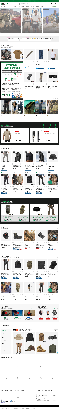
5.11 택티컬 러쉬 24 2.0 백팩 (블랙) (17, 274)
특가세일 (15, 38)
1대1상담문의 (54, 395)
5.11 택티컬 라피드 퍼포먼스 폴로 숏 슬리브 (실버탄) (21, 135)
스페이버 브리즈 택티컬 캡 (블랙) (52, 274)
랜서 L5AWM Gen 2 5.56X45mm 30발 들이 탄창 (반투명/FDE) (29, 116)
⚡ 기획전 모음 (36, 38)
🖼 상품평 (27, 38)
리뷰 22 (39, 172)
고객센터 (57, 0)
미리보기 (9, 61)
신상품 (15, 6)
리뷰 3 (50, 251)
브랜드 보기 (56, 330)
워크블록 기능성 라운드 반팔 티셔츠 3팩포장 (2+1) (53, 64)
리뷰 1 (50, 69)
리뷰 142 (4, 172)
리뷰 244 (39, 280)
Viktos (3, 343)
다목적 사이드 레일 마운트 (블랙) (40, 245)
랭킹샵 (18, 38)
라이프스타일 (27, 6)
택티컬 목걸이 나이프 (50, 245)
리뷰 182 (15, 280)
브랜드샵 (21, 38)
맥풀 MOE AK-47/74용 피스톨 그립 (29, 86)
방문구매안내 (54, 400)
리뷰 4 (38, 69)
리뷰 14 (16, 251)
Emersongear (4, 347)
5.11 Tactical (4, 330)
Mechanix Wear (4, 331)
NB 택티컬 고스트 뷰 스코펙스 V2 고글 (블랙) (52, 87)
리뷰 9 (27, 172)
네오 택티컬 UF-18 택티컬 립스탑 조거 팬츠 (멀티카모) (18, 297)
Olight (3, 334)
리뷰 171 (15, 172)
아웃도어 (22, 6)
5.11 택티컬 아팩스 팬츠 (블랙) (4, 189)
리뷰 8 (27, 251)
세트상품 (12, 38)
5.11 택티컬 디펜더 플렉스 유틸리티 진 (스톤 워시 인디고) (41, 64)
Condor (3, 333)
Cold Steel (3, 350)
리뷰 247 (51, 172)
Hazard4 (3, 336)
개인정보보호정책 (16, 390)
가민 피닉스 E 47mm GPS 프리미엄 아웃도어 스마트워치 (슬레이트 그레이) (6, 246)
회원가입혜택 (54, 397)
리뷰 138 (28, 280)
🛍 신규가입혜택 (41, 38)
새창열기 (10, 61)
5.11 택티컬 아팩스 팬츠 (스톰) (4, 166)
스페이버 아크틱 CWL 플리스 (39, 166)
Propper (3, 344)
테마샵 (24, 38)
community (55, 6)
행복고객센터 (22, 390)
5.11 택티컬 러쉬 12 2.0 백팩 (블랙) (29, 189)
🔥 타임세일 (31, 38)
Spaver (3, 337)
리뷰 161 (51, 280)
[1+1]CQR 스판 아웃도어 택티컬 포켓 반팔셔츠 (17, 189)
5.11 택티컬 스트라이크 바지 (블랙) (40, 189)
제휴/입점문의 (6, 390)
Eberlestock (3, 346)
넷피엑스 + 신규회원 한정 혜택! (8, 0)
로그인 (52, 0)
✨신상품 (9, 38)
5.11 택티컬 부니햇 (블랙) (51, 166)
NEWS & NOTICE (38, 390)
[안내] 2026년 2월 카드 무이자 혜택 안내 (47, 390)
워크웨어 (37, 6)
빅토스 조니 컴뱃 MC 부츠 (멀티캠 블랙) (17, 245)
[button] (53, 98)
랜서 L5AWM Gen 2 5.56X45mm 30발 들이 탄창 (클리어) (41, 87)
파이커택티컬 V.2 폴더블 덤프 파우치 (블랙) (41, 275)
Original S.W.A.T (4, 340)
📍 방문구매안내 (51, 38)
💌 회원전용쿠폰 (46, 38)
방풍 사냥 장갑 (26, 245)
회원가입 (54, 0)
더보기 (11, 148)
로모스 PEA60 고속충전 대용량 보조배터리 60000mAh (6, 297)
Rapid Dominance (4, 349)
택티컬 (19, 6)
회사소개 (2, 390)
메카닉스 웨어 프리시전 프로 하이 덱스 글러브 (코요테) (29, 275)
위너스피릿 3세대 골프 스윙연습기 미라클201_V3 (50, 135)
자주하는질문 (54, 398)
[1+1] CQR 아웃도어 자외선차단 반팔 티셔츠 (52, 189)
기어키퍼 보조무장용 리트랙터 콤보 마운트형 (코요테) (29, 297)
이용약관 (11, 390)
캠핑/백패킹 (32, 6)
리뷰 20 (4, 280)
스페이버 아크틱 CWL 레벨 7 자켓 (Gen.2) (18, 167)
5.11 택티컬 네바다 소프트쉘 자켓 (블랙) (29, 166)
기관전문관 (42, 6)
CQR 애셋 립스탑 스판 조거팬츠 (5, 274)
